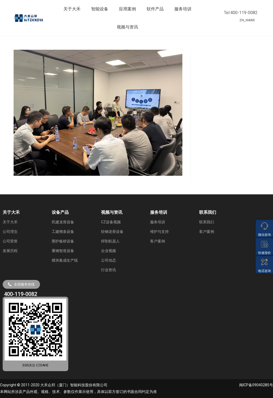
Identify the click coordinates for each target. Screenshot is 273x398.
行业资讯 (108, 270)
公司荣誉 (10, 241)
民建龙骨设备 (63, 222)
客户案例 (157, 241)
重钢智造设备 (63, 251)
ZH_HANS (247, 20)
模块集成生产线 (65, 260)
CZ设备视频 (111, 222)
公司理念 (10, 231)
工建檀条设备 (63, 231)
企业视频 (108, 251)
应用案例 (127, 8)
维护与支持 (159, 231)
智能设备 (99, 8)
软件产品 (155, 8)
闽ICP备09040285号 (256, 385)
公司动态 (108, 260)
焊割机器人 (110, 241)
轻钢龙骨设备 (112, 231)
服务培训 (182, 8)
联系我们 (206, 222)
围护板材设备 (63, 241)
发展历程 (10, 251)
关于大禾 (72, 8)
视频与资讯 (127, 27)
